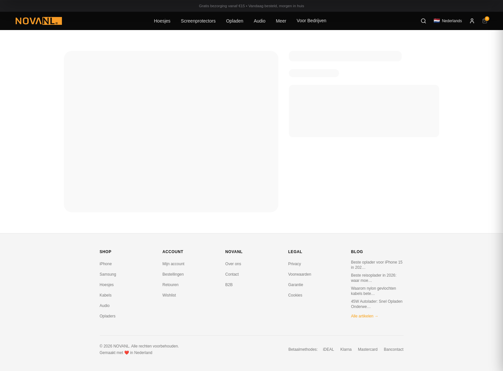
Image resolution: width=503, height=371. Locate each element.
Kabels (106, 295)
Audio (259, 21)
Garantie (295, 284)
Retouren (170, 284)
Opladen (234, 21)
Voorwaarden (299, 274)
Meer (281, 21)
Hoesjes (162, 21)
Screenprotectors (198, 21)
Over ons (233, 264)
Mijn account (173, 264)
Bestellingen (173, 274)
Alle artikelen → (364, 316)
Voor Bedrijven (311, 20)
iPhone (106, 264)
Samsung (108, 274)
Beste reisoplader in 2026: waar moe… (373, 278)
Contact (232, 274)
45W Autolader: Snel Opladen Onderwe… (377, 304)
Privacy (294, 264)
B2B (229, 284)
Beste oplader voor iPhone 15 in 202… (377, 265)
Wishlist (169, 295)
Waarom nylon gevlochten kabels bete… (373, 291)
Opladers (108, 316)
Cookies (295, 295)
